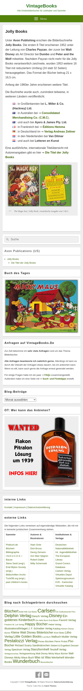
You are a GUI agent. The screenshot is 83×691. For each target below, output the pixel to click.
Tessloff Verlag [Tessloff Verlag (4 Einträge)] (58, 649)
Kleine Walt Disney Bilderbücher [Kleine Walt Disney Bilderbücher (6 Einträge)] (32, 632)
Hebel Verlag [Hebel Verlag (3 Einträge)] (54, 624)
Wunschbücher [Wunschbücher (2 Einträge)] (46, 662)
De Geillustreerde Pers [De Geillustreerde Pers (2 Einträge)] (65, 612)
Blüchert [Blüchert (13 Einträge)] (11, 611)
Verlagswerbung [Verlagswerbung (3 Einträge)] (27, 653)
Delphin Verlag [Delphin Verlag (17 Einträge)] (17, 615)
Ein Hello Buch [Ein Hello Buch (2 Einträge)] (42, 620)
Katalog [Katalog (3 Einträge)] (57, 628)
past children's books (16, 582)
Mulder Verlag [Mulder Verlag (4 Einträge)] (69, 636)
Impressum (20, 507)
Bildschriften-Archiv (16, 574)
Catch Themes (50, 686)
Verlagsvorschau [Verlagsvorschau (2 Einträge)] (11, 654)
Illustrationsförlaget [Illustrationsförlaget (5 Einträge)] (16, 628)
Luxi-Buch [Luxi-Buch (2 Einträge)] (46, 637)
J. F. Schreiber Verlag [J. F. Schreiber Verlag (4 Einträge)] (40, 628)
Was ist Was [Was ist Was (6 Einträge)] (43, 657)
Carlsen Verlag (63, 571)
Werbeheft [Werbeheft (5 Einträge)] (57, 657)
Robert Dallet (37, 559)
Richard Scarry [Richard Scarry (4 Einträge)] (23, 645)
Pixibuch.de (12, 544)
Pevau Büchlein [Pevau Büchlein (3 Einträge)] (46, 641)
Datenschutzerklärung (39, 507)
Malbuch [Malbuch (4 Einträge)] (56, 636)
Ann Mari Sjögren (39, 556)
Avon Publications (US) (22, 251)
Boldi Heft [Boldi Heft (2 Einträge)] (23, 612)
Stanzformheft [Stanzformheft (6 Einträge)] (40, 649)
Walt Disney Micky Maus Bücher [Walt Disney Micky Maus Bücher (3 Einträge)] (52, 653)
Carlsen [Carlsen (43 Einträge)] (46, 611)
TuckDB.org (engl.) (15, 578)
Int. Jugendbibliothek (66, 552)
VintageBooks (41, 6)
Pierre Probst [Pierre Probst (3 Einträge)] (60, 641)
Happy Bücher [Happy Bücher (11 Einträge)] (36, 624)
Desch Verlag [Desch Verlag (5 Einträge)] (40, 616)
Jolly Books (13, 259)
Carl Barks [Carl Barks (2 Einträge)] (32, 612)
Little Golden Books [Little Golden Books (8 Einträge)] (28, 636)
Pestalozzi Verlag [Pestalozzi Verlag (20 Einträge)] (20, 640)
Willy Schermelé (38, 563)
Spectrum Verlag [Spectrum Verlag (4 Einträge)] (20, 649)
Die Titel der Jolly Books (23, 262)
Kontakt (8, 507)
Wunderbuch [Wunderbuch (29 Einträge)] (26, 661)
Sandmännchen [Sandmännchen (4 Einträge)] (41, 645)
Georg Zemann (38, 552)
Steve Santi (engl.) (15, 563)
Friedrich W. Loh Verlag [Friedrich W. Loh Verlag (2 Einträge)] (14, 625)
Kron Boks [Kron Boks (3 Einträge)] (59, 633)
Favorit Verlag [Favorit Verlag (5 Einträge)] (67, 620)
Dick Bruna (36, 548)
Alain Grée (35, 544)
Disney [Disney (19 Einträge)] (55, 615)
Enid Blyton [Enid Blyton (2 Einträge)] (53, 620)
